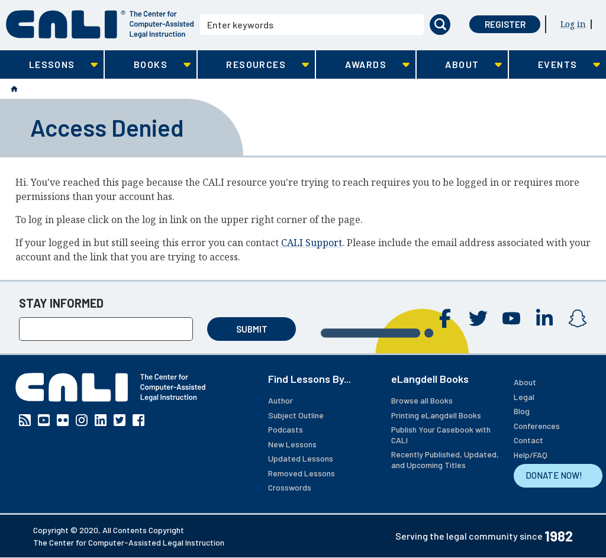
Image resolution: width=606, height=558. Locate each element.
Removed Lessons (301, 473)
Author (280, 400)
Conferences (537, 426)
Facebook (445, 318)
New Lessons (292, 444)
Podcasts (285, 429)
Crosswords (289, 487)
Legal (524, 397)
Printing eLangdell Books (436, 415)
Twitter (478, 318)
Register (505, 24)
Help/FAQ (530, 455)
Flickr (63, 420)
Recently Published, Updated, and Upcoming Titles (445, 459)
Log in (573, 24)
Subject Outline (296, 415)
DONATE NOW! (554, 475)
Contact (528, 440)
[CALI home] (100, 24)
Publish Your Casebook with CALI (441, 434)
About (525, 382)
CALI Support (311, 242)
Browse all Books (422, 400)
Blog (522, 411)
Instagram (577, 318)
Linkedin (544, 318)
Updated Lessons (300, 458)
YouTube (511, 318)
